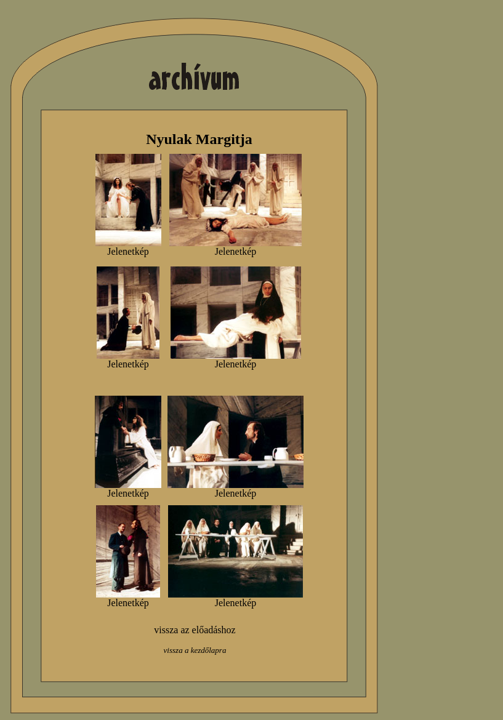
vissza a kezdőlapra (195, 650)
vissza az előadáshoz (194, 630)
